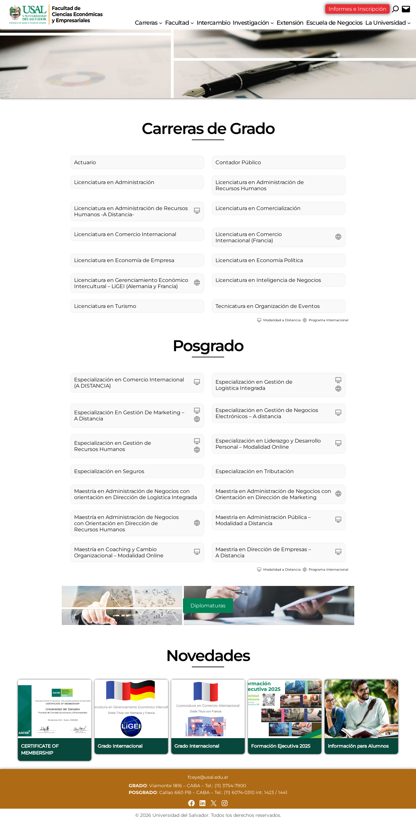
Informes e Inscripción (357, 9)
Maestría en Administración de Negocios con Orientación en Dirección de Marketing (273, 494)
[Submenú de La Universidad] (409, 23)
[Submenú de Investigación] (272, 23)
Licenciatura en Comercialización (258, 208)
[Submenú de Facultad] (192, 23)
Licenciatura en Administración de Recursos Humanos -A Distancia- (131, 211)
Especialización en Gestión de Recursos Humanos (112, 446)
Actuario (85, 162)
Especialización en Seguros (109, 471)
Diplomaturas (208, 606)
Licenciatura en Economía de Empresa (124, 260)
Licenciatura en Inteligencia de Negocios (268, 280)
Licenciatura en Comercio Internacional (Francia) (248, 237)
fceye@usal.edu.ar (208, 777)
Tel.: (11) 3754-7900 (225, 786)
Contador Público (238, 162)
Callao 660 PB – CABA (184, 792)
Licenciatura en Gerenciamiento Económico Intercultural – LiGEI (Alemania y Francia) (131, 283)
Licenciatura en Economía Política (259, 260)
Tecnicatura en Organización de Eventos (267, 306)
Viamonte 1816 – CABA (174, 786)
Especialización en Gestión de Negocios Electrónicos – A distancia (266, 413)
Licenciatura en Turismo (105, 306)
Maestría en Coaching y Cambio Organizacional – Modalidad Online (118, 552)
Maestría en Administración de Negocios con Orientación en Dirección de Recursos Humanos (126, 523)
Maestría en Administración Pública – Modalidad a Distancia (263, 520)
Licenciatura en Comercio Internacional (125, 234)
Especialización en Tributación (254, 471)
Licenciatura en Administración (114, 182)
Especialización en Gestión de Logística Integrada (253, 385)
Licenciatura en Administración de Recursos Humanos (259, 185)
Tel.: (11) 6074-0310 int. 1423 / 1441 (250, 792)
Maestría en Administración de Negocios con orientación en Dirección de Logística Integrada (135, 494)
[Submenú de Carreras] (160, 23)
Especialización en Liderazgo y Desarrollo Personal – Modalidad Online (268, 444)
